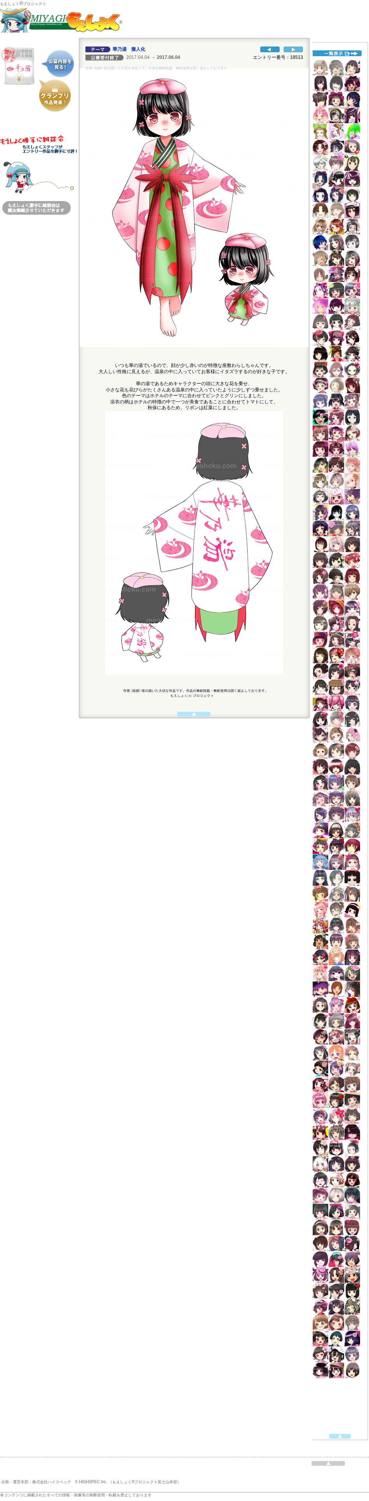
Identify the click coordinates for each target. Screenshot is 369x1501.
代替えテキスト (338, 738)
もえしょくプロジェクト (23, 4)
